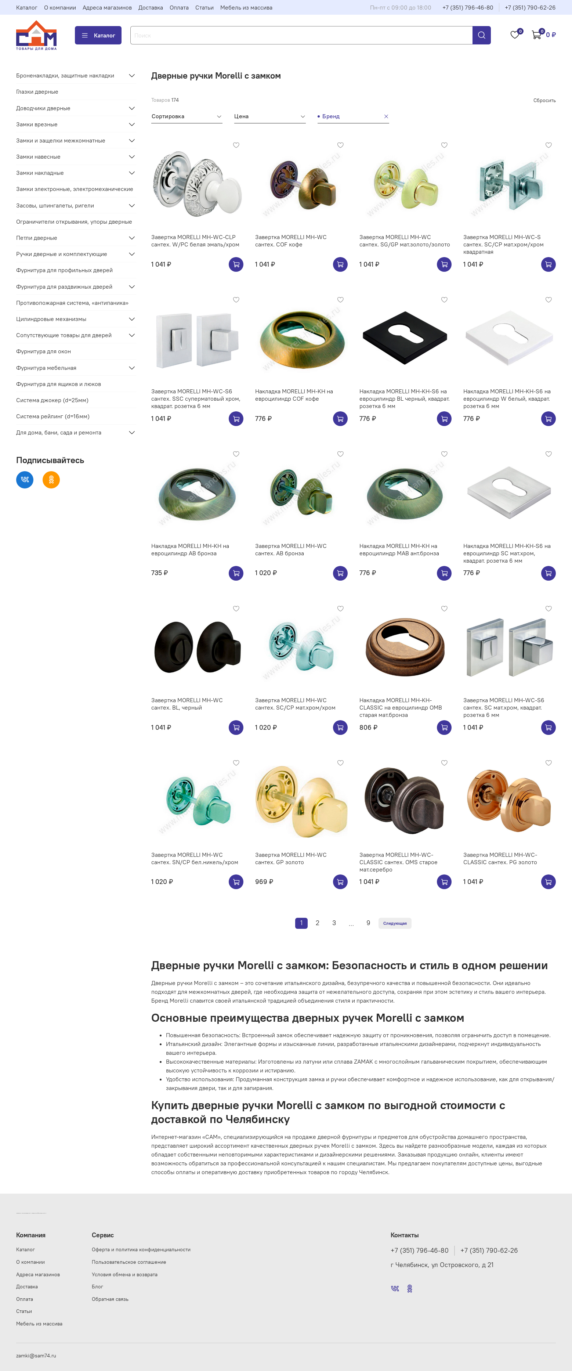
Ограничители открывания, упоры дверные (74, 221)
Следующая (395, 923)
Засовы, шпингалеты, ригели (55, 205)
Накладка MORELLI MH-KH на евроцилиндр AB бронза (190, 549)
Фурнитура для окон (43, 351)
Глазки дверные (37, 91)
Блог (97, 1286)
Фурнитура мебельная (46, 367)
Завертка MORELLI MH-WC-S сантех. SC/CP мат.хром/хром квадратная (503, 244)
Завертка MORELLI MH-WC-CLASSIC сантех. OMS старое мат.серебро (398, 862)
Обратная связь (110, 1299)
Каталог (26, 7)
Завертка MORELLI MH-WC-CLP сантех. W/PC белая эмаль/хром (195, 240)
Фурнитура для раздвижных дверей (64, 286)
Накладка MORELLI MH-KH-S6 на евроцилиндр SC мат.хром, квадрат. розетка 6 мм (507, 553)
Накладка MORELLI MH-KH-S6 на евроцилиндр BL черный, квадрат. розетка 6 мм (404, 398)
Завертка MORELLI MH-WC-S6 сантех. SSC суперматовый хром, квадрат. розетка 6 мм (195, 398)
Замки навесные (38, 156)
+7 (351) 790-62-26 (530, 7)
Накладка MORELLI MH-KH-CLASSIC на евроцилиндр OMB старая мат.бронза (400, 707)
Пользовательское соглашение (129, 1262)
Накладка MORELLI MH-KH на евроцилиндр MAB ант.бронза (399, 549)
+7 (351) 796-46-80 (467, 7)
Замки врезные (37, 124)
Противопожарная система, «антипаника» (72, 302)
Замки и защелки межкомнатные (60, 140)
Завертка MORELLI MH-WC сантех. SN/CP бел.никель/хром (194, 858)
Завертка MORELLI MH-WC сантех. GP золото (291, 858)
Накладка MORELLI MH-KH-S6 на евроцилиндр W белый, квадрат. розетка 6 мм (507, 398)
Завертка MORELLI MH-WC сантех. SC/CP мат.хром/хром (295, 703)
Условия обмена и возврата (125, 1274)
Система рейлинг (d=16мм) (53, 416)
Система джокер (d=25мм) (52, 400)
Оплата (179, 7)
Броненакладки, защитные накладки (65, 75)
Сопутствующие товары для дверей (64, 335)
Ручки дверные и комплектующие (61, 253)
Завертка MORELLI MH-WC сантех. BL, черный (187, 703)
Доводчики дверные (43, 108)
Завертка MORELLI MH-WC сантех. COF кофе (291, 240)
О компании (60, 7)
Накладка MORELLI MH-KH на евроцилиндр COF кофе (294, 394)
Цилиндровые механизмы (51, 318)
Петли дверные (36, 237)
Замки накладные (40, 172)
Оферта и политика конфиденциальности (141, 1249)
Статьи (204, 7)
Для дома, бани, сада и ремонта (58, 432)
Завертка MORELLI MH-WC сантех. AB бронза (291, 549)
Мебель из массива (246, 7)
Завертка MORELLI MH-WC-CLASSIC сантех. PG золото (500, 858)
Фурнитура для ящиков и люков (58, 383)
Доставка (150, 7)
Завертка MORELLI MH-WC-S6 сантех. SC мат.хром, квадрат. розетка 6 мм (503, 707)
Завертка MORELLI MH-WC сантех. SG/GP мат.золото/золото (404, 240)
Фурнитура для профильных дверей (64, 270)
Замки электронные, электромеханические (74, 188)
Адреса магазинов (107, 7)
